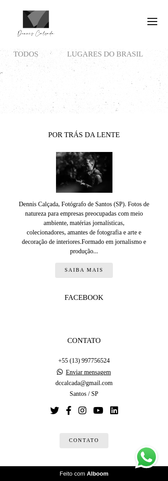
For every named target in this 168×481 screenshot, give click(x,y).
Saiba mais (84, 270)
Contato (84, 440)
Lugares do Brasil (105, 54)
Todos (26, 54)
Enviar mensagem (88, 372)
